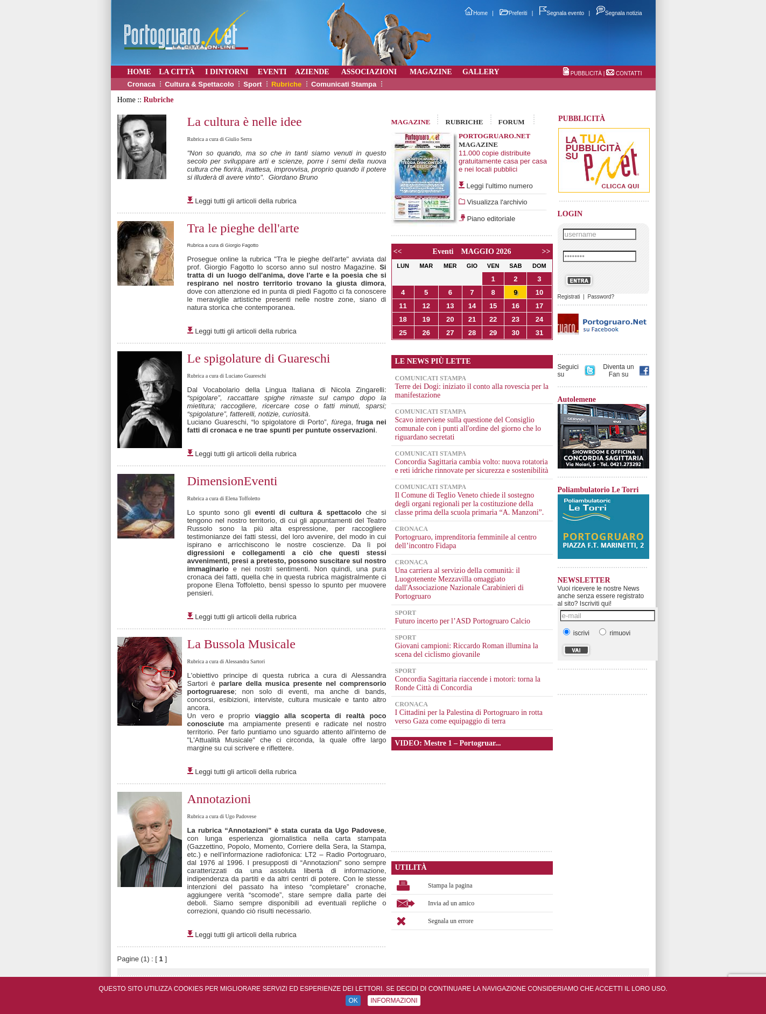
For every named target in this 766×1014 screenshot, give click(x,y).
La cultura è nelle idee (244, 122)
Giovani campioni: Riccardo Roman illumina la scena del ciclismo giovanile (466, 650)
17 (539, 306)
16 (515, 306)
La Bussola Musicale (241, 644)
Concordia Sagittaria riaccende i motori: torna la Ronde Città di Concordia (468, 683)
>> (546, 251)
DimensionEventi (232, 481)
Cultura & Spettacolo (199, 84)
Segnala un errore (451, 921)
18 (402, 319)
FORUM (511, 122)
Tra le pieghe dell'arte (243, 228)
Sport (252, 84)
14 (472, 306)
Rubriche (286, 84)
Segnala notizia (619, 13)
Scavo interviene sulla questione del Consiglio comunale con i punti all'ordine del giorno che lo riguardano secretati (468, 428)
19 (426, 319)
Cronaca (142, 84)
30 (515, 333)
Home (476, 13)
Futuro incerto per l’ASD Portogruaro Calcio (463, 621)
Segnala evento (562, 13)
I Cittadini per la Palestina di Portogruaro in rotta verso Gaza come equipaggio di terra (469, 716)
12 (426, 306)
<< (397, 251)
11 (402, 306)
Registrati (569, 297)
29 (493, 333)
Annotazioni (219, 799)
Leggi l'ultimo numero (500, 186)
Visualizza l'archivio (496, 202)
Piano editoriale (490, 219)
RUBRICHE (464, 122)
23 (515, 319)
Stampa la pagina (450, 885)
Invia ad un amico (451, 903)
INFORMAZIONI (393, 1000)
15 (493, 306)
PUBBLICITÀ (586, 73)
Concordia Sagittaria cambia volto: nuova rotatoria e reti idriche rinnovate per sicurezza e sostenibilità (472, 466)
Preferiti (513, 13)
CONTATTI (629, 73)
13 (450, 306)
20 (450, 319)
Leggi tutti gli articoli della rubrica (246, 201)
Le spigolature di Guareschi (259, 358)
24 (539, 319)
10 (539, 292)
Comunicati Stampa (343, 84)
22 (493, 319)
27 (450, 333)
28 (472, 333)
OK (352, 1000)
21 (472, 319)
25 (402, 333)
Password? (600, 297)
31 (539, 333)
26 (426, 333)
